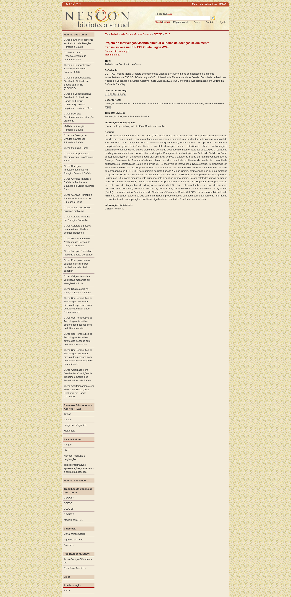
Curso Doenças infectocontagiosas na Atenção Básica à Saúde (77, 170)
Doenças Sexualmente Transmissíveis (126, 103)
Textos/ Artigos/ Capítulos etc (78, 561)
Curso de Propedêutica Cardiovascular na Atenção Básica (78, 157)
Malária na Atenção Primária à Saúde (74, 128)
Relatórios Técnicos (75, 568)
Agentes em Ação (73, 539)
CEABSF (69, 508)
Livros (67, 450)
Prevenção (111, 116)
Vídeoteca (70, 528)
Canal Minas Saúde (74, 533)
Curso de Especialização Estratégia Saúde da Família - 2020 (77, 68)
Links (67, 576)
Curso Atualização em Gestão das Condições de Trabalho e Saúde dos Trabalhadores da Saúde (78, 375)
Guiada (158, 22)
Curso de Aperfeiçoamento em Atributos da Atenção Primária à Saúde (78, 43)
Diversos (68, 545)
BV (106, 34)
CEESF (157, 34)
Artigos (67, 444)
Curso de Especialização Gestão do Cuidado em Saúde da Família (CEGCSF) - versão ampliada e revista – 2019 (78, 100)
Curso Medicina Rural (76, 148)
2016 (167, 34)
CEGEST (69, 514)
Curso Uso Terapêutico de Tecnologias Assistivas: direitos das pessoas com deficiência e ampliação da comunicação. (78, 357)
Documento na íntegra (117, 51)
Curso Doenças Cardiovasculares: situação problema (79, 117)
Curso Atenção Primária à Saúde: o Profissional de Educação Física (78, 198)
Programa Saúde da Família (133, 116)
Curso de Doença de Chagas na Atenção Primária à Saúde (75, 139)
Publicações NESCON (77, 553)
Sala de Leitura (72, 439)
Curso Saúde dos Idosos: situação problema (78, 209)
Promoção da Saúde (159, 103)
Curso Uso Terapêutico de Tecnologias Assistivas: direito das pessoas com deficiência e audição (78, 339)
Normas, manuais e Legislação (74, 457)
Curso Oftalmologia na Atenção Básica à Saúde (77, 291)
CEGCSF (69, 497)
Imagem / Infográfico (75, 425)
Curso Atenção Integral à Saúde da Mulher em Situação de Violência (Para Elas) (79, 184)
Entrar (67, 590)
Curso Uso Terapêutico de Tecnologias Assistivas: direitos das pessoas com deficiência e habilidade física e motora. (78, 305)
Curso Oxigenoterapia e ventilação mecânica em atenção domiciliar (77, 280)
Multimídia (69, 430)
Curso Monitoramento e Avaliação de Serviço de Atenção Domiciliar (77, 242)
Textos (67, 414)
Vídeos (68, 419)
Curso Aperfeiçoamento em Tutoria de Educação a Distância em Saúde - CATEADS (79, 391)
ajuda (169, 14)
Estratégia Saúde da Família (187, 103)
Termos (166, 22)
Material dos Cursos (75, 34)
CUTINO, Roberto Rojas (118, 73)
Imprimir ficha (112, 54)
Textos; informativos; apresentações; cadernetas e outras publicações (79, 468)
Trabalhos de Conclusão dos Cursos (131, 34)
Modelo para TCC (73, 520)
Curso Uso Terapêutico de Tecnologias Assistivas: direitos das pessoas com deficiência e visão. (78, 323)
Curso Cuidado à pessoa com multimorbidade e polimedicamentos (77, 229)
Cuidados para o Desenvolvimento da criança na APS (75, 56)
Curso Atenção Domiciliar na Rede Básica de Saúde (78, 253)
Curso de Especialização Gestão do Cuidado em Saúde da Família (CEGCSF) (77, 83)
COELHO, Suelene (115, 94)
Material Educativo (75, 480)
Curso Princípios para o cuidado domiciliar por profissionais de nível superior (77, 265)
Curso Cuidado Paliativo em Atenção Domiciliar (77, 218)
